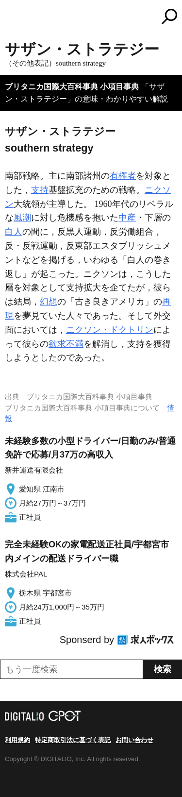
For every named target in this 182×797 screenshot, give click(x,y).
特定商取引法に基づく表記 (73, 740)
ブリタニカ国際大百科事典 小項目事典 (72, 87)
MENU (12, 18)
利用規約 (17, 740)
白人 (13, 232)
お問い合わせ (134, 740)
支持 (40, 190)
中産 (127, 217)
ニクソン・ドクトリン (109, 330)
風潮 (22, 217)
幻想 (48, 301)
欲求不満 (66, 344)
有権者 (123, 176)
